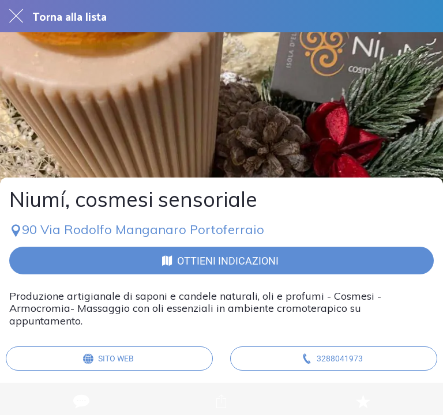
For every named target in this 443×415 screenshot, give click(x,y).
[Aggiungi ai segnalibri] (363, 401)
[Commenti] (80, 401)
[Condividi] (221, 401)
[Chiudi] (16, 16)
